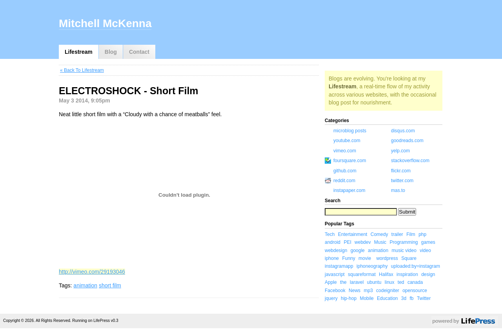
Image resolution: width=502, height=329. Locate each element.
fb (412, 298)
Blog (111, 52)
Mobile (366, 298)
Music (380, 242)
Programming (403, 242)
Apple (331, 282)
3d (403, 298)
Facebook (335, 290)
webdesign (336, 250)
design (428, 274)
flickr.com (401, 171)
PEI (347, 242)
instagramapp (339, 266)
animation (85, 285)
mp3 (368, 290)
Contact (139, 52)
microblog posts (349, 130)
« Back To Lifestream (82, 70)
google (358, 250)
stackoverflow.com (410, 160)
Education (387, 298)
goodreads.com (407, 140)
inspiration (407, 274)
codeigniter (387, 290)
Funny (348, 258)
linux (390, 282)
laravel (357, 282)
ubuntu (374, 282)
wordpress (387, 258)
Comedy (379, 234)
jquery (331, 298)
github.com (344, 171)
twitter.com (402, 180)
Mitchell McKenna (105, 23)
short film (110, 285)
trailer (397, 234)
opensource (414, 290)
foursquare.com (349, 160)
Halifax (386, 274)
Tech (330, 234)
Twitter (424, 298)
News (354, 290)
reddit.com (344, 180)
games (428, 242)
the (343, 282)
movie (364, 258)
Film (410, 234)
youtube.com (346, 140)
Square (409, 258)
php (422, 234)
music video (403, 250)
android (332, 242)
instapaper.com (349, 190)
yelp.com (400, 151)
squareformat (362, 274)
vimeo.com (344, 151)
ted (401, 282)
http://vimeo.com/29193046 (92, 272)
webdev (363, 242)
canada (415, 282)
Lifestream (79, 52)
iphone (332, 258)
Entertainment (352, 234)
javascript (335, 274)
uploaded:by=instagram (415, 266)
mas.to (398, 190)
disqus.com (403, 130)
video (425, 250)
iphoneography (371, 266)
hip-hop (348, 298)
